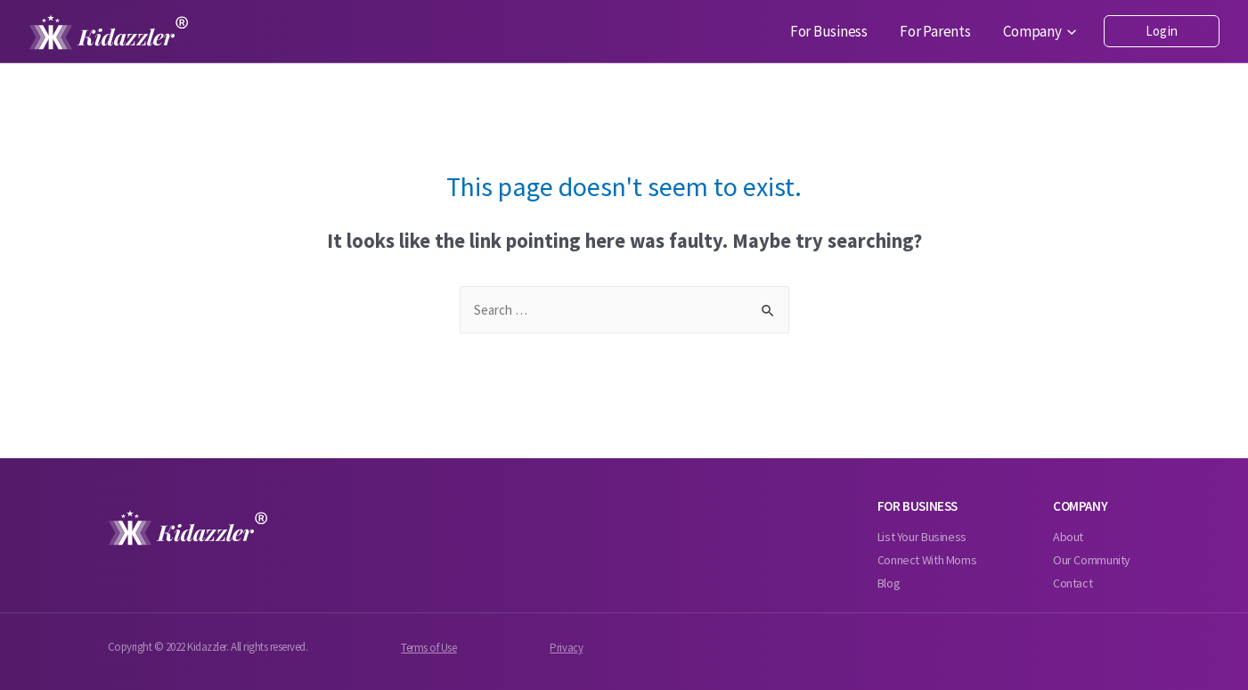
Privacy (566, 647)
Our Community (1091, 560)
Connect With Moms (927, 560)
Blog (889, 583)
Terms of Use (428, 647)
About (1068, 537)
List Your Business (922, 537)
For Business (852, 31)
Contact (1072, 583)
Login (1162, 30)
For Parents (949, 31)
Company (1044, 31)
